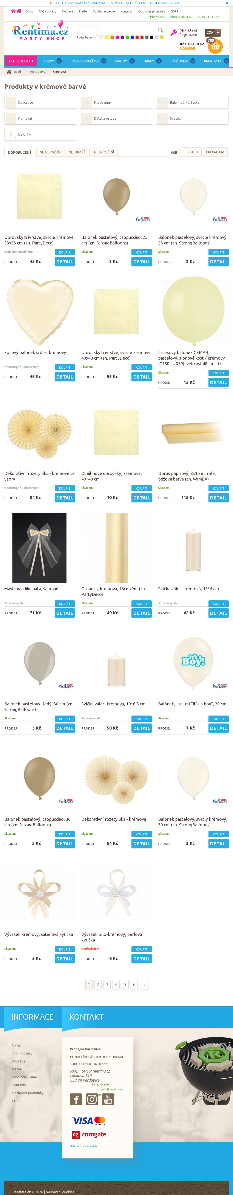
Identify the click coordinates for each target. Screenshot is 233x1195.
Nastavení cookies (60, 1192)
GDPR (174, 11)
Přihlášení (188, 31)
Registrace (188, 34)
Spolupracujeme (104, 11)
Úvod (17, 71)
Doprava (67, 11)
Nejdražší (77, 152)
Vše (174, 153)
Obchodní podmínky (151, 11)
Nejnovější (104, 152)
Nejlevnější (50, 152)
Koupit (65, 252)
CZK (210, 33)
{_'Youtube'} (108, 1099)
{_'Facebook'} (76, 1099)
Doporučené (20, 153)
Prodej (191, 152)
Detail (64, 261)
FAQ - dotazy (47, 11)
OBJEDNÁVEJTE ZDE (165, 3)
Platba (83, 11)
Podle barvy (37, 71)
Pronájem (215, 152)
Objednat (188, 48)
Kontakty (127, 11)
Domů (19, 11)
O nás (29, 11)
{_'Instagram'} (92, 1099)
